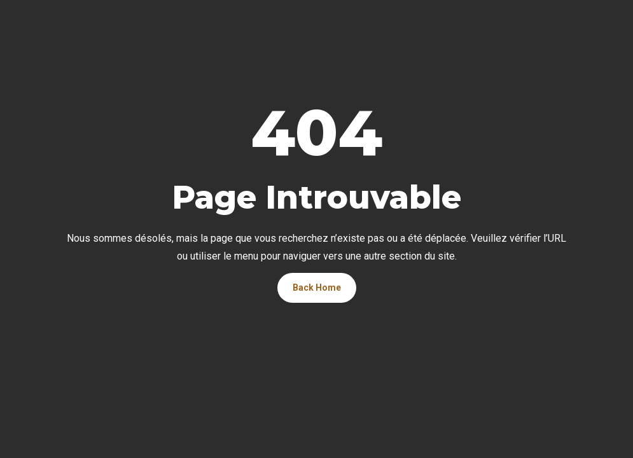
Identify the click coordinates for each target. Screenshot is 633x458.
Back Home (317, 287)
